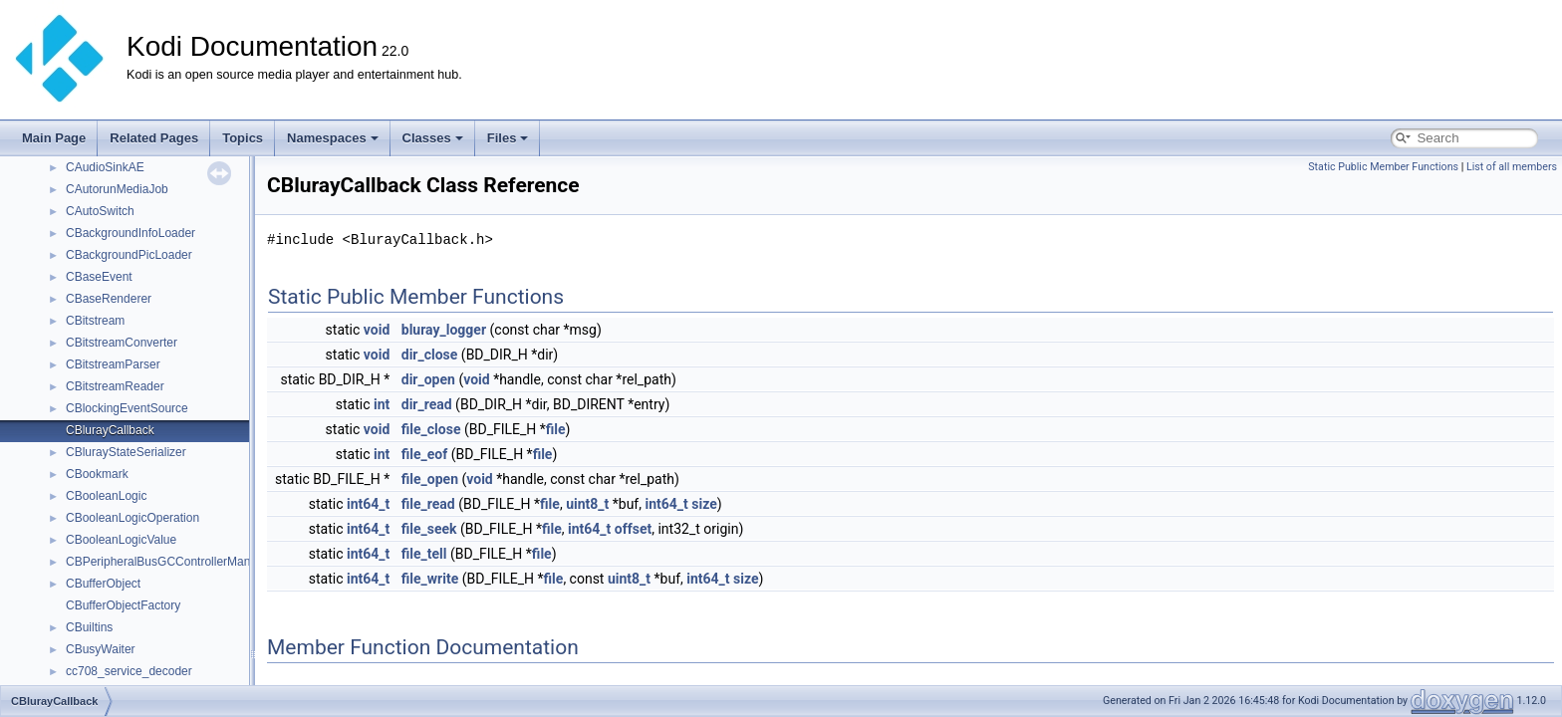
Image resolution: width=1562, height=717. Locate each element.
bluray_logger (443, 330)
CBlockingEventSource (127, 408)
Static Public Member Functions (1383, 166)
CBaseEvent (99, 277)
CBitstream (95, 321)
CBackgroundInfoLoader (130, 233)
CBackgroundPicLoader (129, 255)
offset (633, 529)
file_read (428, 504)
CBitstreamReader (115, 386)
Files (508, 137)
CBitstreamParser (113, 364)
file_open (429, 479)
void (377, 330)
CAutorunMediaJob (117, 189)
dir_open (428, 379)
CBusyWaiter (100, 649)
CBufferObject (103, 584)
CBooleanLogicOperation (132, 518)
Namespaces (333, 137)
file (556, 429)
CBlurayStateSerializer (126, 452)
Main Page (54, 137)
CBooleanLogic (106, 496)
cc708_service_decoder (129, 671)
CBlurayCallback (110, 430)
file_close (431, 429)
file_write (429, 579)
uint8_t (587, 504)
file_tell (424, 554)
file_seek (429, 529)
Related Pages (154, 137)
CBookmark (97, 474)
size (703, 504)
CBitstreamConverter (121, 343)
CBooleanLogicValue (121, 540)
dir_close (429, 354)
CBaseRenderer (108, 299)
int (382, 404)
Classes (432, 137)
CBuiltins (89, 627)
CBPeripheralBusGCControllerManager (170, 562)
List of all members (1511, 166)
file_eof (424, 454)
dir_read (426, 404)
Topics (242, 137)
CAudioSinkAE (105, 167)
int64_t (368, 504)
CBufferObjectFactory (123, 605)
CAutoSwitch (100, 211)
